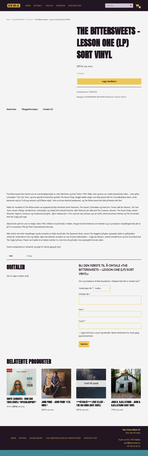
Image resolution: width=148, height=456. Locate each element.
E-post (82, 321)
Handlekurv (36, 438)
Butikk (22, 438)
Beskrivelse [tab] (11, 109)
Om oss (49, 6)
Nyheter (60, 6)
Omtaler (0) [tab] (48, 109)
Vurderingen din (86, 288)
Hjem (28, 6)
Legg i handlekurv (109, 81)
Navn (81, 309)
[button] (42, 5)
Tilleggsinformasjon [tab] (29, 109)
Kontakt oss (74, 6)
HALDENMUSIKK (18, 19)
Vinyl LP (30, 19)
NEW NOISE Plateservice (105, 97)
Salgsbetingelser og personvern (63, 438)
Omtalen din (84, 294)
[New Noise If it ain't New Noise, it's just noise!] (14, 6)
